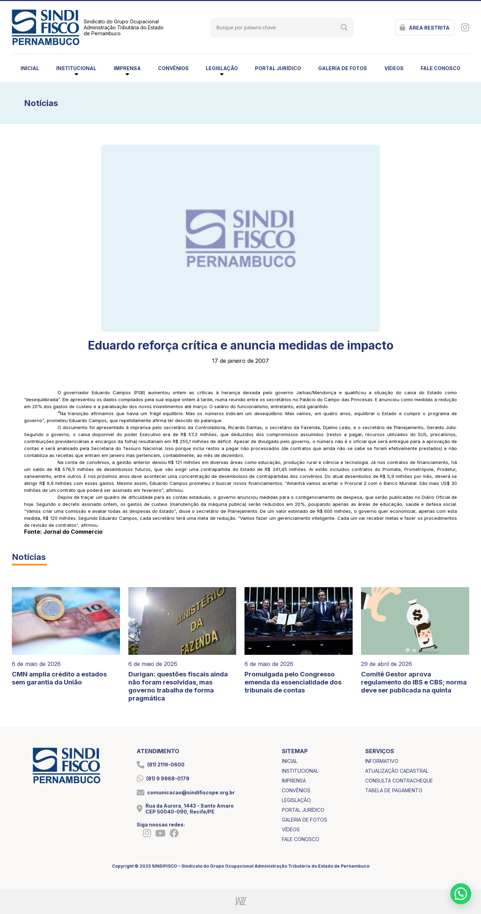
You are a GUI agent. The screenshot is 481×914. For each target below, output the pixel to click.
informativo (381, 761)
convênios (173, 68)
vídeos (394, 68)
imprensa (294, 781)
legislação (296, 800)
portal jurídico (278, 68)
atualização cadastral (396, 771)
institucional (300, 771)
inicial (30, 68)
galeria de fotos (342, 68)
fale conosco (440, 68)
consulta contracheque (399, 781)
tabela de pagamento (393, 790)
